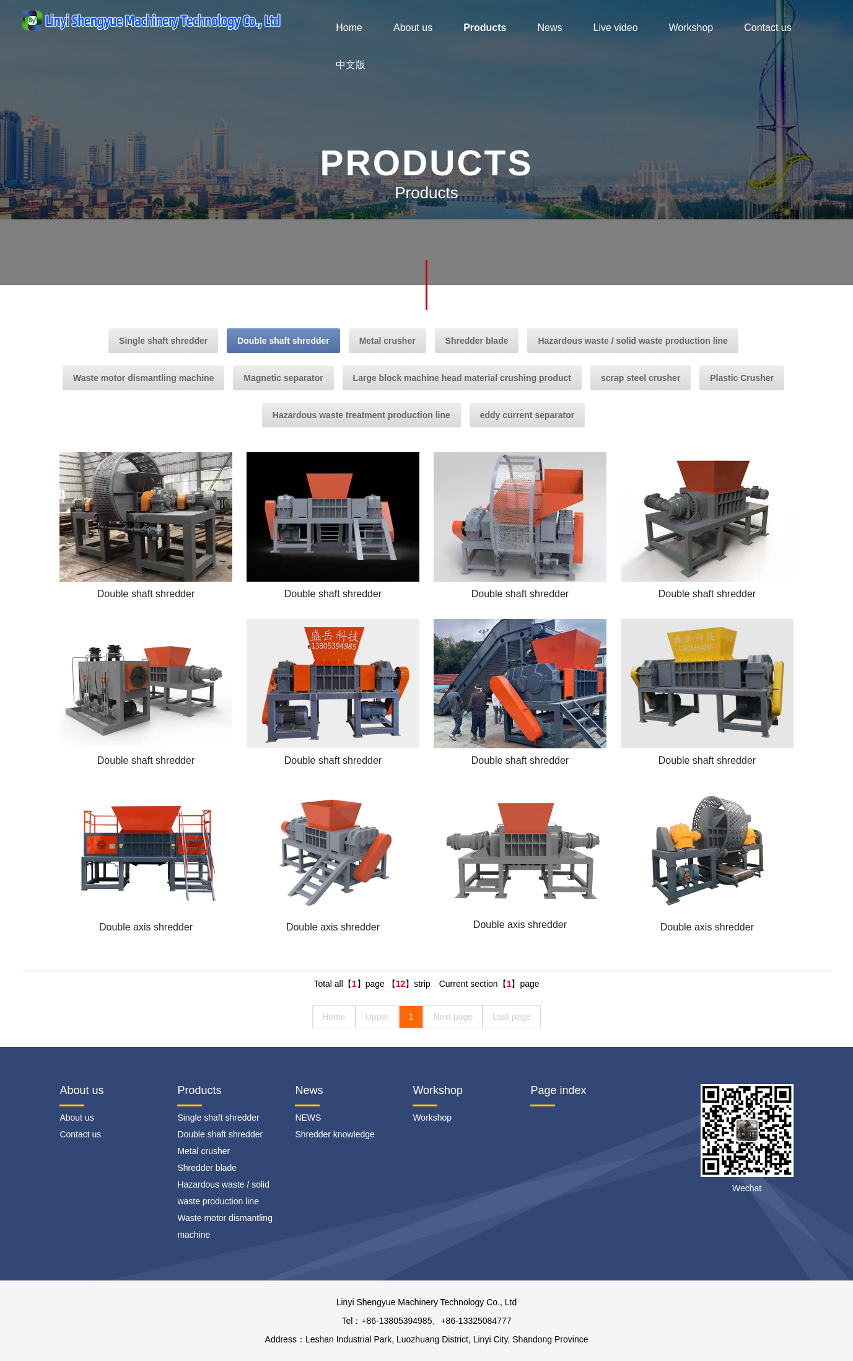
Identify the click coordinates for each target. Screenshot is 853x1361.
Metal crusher (387, 341)
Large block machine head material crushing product (462, 378)
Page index (558, 1090)
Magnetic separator (283, 378)
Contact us (767, 27)
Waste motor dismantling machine (143, 378)
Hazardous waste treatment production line (361, 415)
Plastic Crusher (742, 378)
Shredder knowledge (334, 1134)
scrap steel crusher (640, 378)
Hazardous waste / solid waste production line (633, 341)
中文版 (350, 64)
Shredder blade (477, 341)
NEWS (308, 1117)
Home (349, 27)
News (549, 27)
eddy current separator (527, 415)
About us (412, 27)
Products (484, 27)
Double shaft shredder (283, 341)
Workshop (691, 27)
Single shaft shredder (163, 341)
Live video (615, 27)
